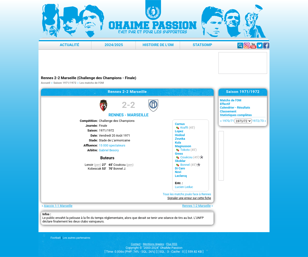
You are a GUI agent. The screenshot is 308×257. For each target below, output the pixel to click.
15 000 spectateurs (112, 145)
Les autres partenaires (76, 237)
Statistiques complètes (236, 115)
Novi (178, 172)
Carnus (180, 124)
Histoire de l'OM (158, 45)
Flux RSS (171, 244)
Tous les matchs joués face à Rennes (187, 194)
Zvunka (180, 138)
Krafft (184, 127)
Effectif (225, 104)
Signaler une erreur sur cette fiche (189, 198)
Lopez (179, 131)
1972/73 (258, 121)
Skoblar (180, 161)
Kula (178, 142)
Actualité (69, 45)
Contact (136, 244)
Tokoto (185, 150)
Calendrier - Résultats (235, 107)
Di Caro (180, 168)
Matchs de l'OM (230, 100)
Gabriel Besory (109, 150)
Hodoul (180, 135)
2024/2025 (114, 45)
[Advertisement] (128, 63)
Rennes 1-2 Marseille (196, 206)
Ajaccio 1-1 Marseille (58, 206)
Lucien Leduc (184, 187)
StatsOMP (202, 45)
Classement (228, 111)
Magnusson (183, 146)
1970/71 (228, 121)
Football (55, 237)
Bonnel (185, 165)
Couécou (186, 157)
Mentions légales (153, 244)
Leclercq (181, 176)
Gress (179, 153)
